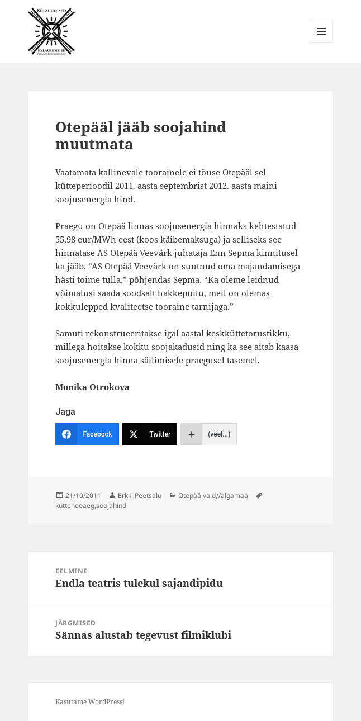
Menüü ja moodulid (321, 42)
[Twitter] (150, 434)
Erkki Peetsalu (140, 495)
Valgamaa (232, 495)
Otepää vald (197, 495)
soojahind (111, 505)
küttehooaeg (74, 505)
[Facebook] (86, 434)
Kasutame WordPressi (90, 701)
